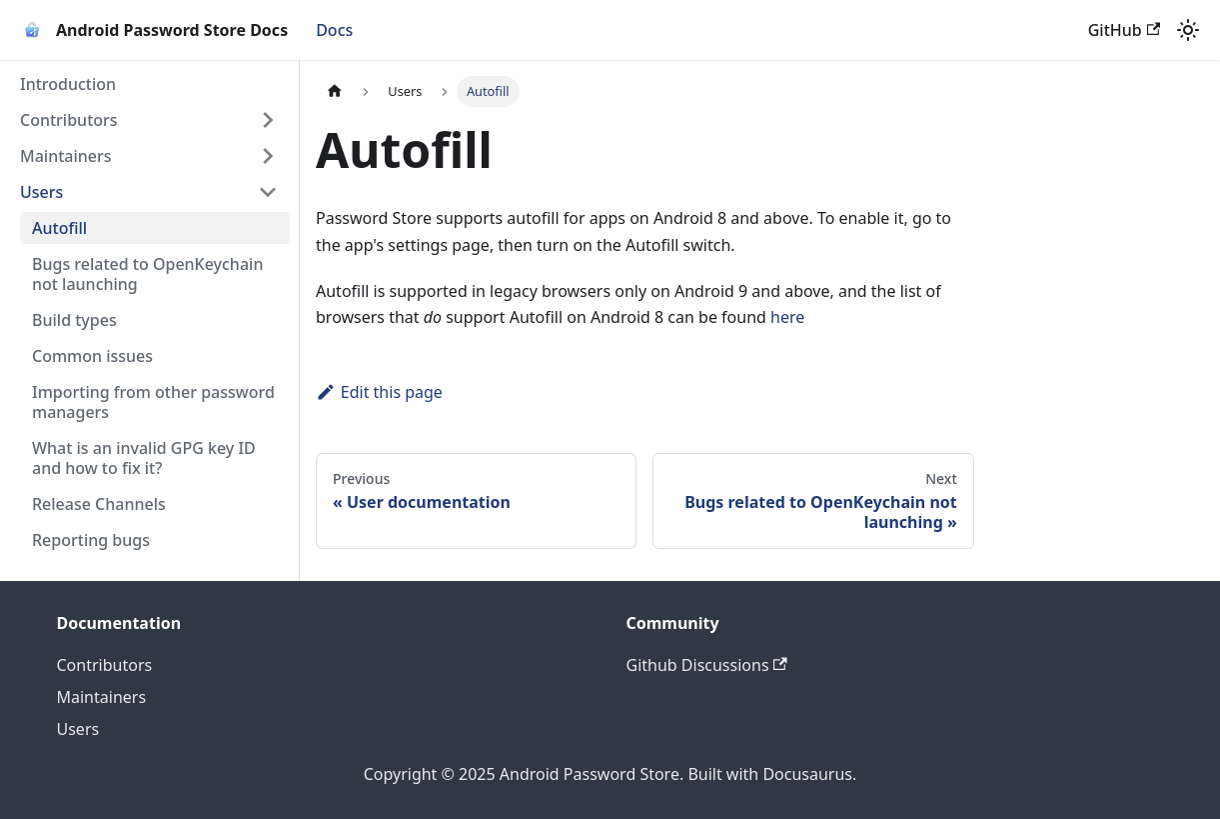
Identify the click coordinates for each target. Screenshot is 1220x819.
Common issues (92, 356)
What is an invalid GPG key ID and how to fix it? (144, 458)
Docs (334, 30)
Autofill (59, 228)
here (787, 317)
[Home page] (335, 91)
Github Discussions (706, 665)
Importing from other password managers (153, 402)
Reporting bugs (91, 540)
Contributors (69, 120)
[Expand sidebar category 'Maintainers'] (268, 156)
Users (41, 192)
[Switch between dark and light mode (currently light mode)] (1188, 30)
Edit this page (379, 392)
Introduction (68, 84)
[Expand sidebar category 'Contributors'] (268, 120)
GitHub (1124, 30)
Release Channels (99, 504)
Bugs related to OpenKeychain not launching (147, 274)
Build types (74, 320)
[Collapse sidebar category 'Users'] (268, 192)
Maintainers (66, 156)
